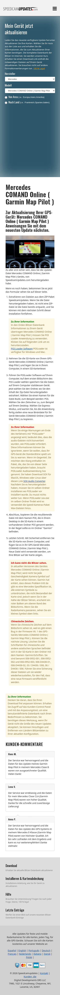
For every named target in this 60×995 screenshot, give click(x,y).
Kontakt (44, 973)
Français (12, 953)
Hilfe (8, 894)
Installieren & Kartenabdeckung (25, 878)
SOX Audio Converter (34, 481)
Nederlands (25, 953)
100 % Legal (39, 68)
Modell (8, 85)
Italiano (37, 953)
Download (11, 865)
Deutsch (46, 950)
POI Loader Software (22, 348)
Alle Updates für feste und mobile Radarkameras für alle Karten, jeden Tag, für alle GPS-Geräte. (20, 10)
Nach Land (27, 102)
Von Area (24, 97)
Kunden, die (30, 976)
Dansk (47, 953)
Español (12, 950)
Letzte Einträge (15, 910)
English (22, 950)
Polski (29, 957)
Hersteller (10, 74)
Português (33, 950)
